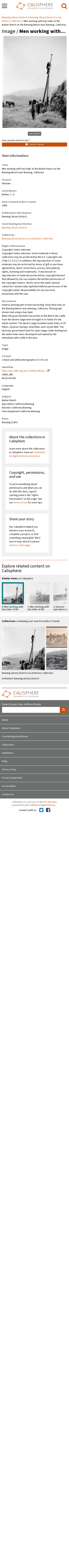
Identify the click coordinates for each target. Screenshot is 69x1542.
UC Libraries (50, 802)
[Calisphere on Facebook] (48, 810)
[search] (64, 6)
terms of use (20, 502)
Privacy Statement (12, 778)
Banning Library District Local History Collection (27, 239)
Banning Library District (15, 17)
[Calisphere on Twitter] (41, 810)
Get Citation (34, 133)
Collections (8, 745)
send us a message (19, 545)
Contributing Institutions (15, 736)
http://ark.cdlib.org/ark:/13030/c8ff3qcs (24, 371)
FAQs (5, 761)
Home (5, 720)
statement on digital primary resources (27, 454)
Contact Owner (35, 144)
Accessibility (9, 786)
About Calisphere (11, 728)
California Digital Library (42, 805)
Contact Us (8, 794)
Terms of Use (9, 769)
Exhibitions (8, 753)
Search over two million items (21, 704)
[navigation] (4, 6)
